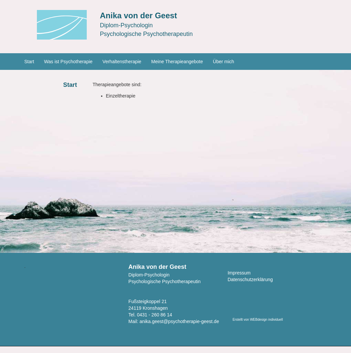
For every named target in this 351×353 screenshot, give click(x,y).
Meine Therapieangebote (177, 61)
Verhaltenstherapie (121, 61)
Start (29, 61)
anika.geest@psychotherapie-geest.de (179, 321)
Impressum (239, 272)
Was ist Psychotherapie (68, 61)
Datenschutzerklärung (250, 279)
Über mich (223, 61)
